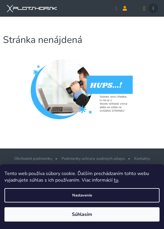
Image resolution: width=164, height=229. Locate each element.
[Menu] (153, 8)
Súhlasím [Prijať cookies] (82, 214)
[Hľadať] (116, 8)
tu (116, 180)
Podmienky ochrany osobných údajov (93, 158)
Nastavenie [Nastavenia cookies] (82, 195)
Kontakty (142, 158)
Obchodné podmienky (33, 158)
